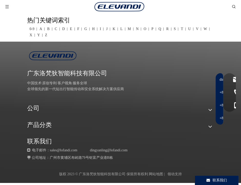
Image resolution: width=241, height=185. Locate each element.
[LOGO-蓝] (52, 56)
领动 (171, 174)
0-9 (32, 29)
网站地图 (156, 174)
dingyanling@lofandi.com (109, 150)
